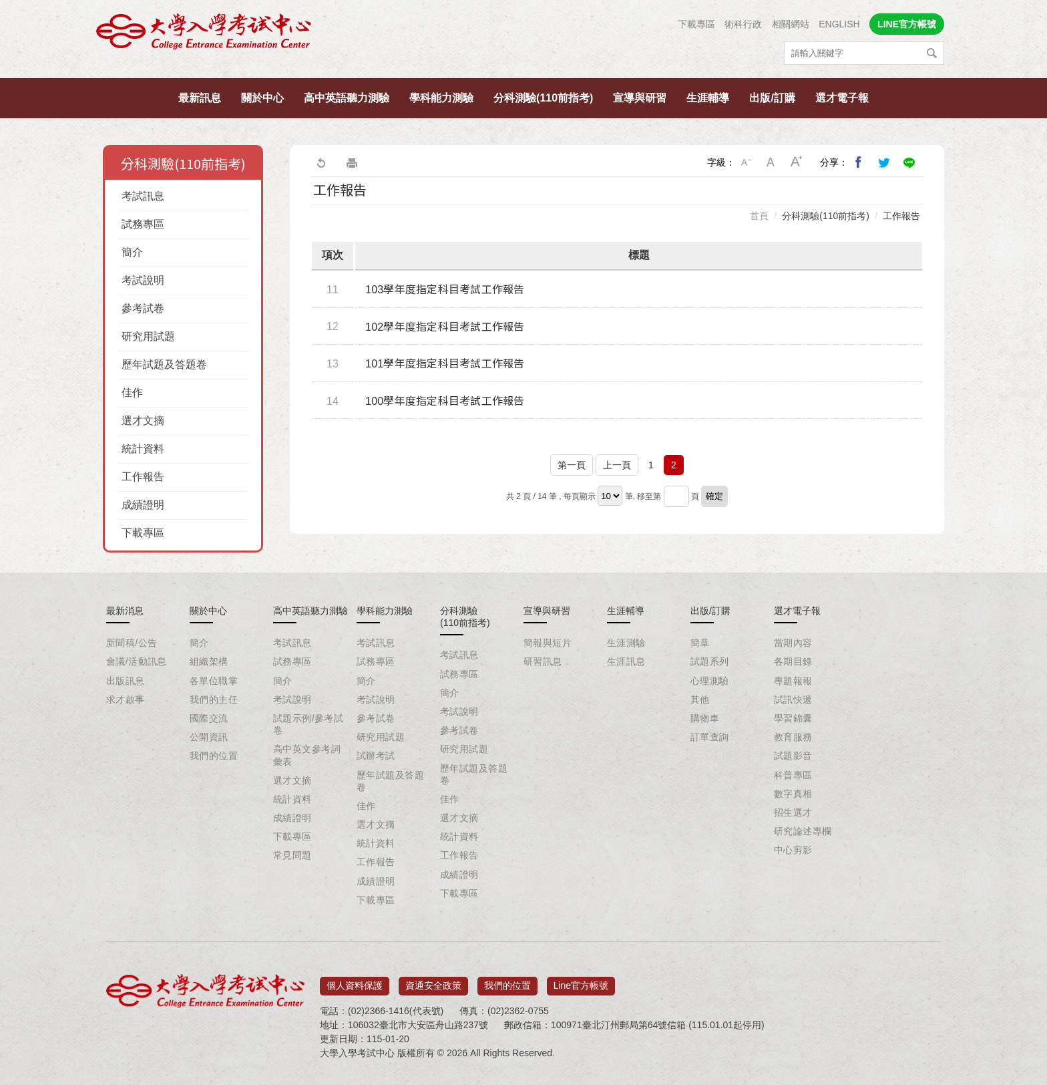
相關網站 (790, 24)
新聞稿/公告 (131, 642)
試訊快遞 (793, 699)
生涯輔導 (707, 98)
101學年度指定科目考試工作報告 (445, 363)
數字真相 (793, 793)
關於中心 (262, 98)
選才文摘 (143, 420)
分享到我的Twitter (884, 162)
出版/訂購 (772, 98)
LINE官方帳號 (906, 24)
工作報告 (143, 476)
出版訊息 (125, 680)
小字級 (746, 162)
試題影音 (793, 755)
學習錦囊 (793, 718)
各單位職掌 (214, 680)
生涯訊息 (626, 661)
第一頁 (572, 465)
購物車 (704, 718)
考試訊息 (143, 196)
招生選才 (793, 812)
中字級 (771, 162)
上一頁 (617, 465)
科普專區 (793, 775)
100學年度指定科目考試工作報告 (445, 401)
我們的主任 (214, 699)
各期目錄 (793, 661)
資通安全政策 (433, 981)
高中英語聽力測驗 (346, 98)
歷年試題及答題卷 (164, 364)
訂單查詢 (709, 737)
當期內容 (793, 642)
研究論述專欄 (803, 831)
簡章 (700, 642)
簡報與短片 (548, 642)
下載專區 (696, 24)
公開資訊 (209, 737)
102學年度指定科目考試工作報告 (445, 327)
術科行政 (743, 24)
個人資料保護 (355, 981)
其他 (700, 699)
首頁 (759, 215)
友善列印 (352, 162)
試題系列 (709, 661)
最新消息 (125, 610)
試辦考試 (376, 755)
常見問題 (292, 855)
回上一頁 (320, 162)
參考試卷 (143, 308)
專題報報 (793, 680)
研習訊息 (543, 661)
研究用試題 (148, 336)
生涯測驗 (626, 642)
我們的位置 (214, 755)
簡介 (132, 252)
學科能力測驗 (441, 98)
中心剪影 (793, 849)
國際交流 (209, 718)
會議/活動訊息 (136, 661)
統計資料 (143, 448)
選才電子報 (842, 98)
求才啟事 (125, 699)
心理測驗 (709, 680)
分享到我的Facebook (858, 162)
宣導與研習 (639, 98)
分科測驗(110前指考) (543, 98)
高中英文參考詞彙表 (307, 755)
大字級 (796, 162)
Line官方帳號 (581, 981)
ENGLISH (839, 24)
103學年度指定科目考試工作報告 (445, 289)
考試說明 (143, 280)
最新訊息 (199, 98)
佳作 (132, 392)
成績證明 (143, 504)
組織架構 (209, 661)
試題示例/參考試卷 (308, 724)
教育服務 (793, 737)
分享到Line (909, 162)
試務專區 (143, 224)
